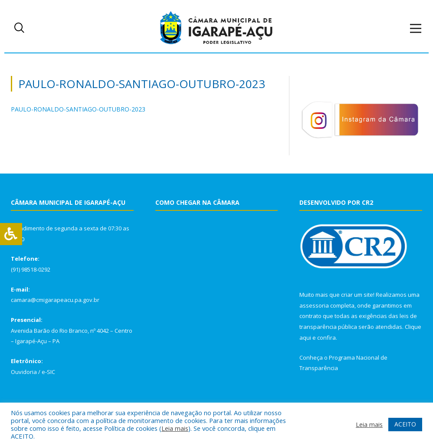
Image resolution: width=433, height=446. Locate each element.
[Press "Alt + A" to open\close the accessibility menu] (11, 234)
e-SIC (48, 372)
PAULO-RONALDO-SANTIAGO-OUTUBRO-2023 (78, 109)
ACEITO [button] (405, 424)
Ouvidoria (24, 372)
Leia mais (174, 428)
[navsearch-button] (19, 28)
